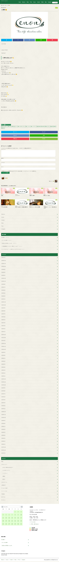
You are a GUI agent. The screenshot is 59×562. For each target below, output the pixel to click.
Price (31, 2)
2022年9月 (3, 307)
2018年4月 (3, 435)
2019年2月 (3, 405)
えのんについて (8, 124)
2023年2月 (3, 296)
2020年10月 (3, 349)
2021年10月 (3, 337)
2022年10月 (3, 304)
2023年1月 (3, 299)
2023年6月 (3, 290)
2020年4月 (3, 367)
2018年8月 (3, 423)
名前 (2, 158)
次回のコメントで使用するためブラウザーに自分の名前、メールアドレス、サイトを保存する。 (19, 171)
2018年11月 (3, 414)
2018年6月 (3, 429)
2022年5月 (3, 319)
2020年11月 (3, 346)
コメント (3, 149)
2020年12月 (3, 343)
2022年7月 (3, 313)
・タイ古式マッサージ (6, 470)
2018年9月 (3, 420)
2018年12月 (3, 411)
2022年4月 (3, 322)
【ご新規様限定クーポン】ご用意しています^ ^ (11, 246)
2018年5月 (3, 432)
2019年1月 (3, 408)
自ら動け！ (5, 237)
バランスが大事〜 (6, 240)
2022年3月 (3, 325)
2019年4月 (3, 399)
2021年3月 (3, 340)
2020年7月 (3, 358)
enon (50, 559)
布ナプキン (48, 126)
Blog (45, 2)
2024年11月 (3, 263)
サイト (2, 166)
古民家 (43, 126)
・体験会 (3, 476)
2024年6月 (3, 272)
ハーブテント (34, 126)
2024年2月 (3, 275)
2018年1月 (3, 444)
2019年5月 (3, 396)
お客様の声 (3, 485)
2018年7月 (3, 426)
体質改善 (39, 126)
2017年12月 (3, 447)
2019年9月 (3, 387)
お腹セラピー (15, 126)
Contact (38, 2)
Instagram (49, 2)
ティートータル (4, 491)
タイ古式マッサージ (22, 126)
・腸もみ (3, 479)
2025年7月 (3, 257)
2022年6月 (3, 316)
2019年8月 (3, 390)
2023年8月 (3, 284)
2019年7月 (3, 393)
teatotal (10, 126)
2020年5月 (3, 364)
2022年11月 (3, 301)
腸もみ (3, 128)
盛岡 (52, 126)
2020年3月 (3, 370)
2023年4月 (3, 293)
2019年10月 (3, 384)
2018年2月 (3, 441)
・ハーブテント (4, 473)
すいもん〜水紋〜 (4, 488)
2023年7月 (3, 287)
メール (3, 162)
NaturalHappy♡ (4, 126)
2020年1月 (3, 376)
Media (42, 2)
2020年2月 (3, 373)
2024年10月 (3, 266)
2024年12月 (3, 260)
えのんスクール (4, 482)
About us (23, 2)
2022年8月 (3, 310)
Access (34, 2)
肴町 (55, 126)
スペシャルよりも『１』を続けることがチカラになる (13, 249)
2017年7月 (3, 453)
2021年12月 (3, 334)
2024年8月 (3, 269)
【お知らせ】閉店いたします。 (8, 243)
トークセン (28, 126)
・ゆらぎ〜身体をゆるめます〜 (7, 467)
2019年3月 (3, 402)
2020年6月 (3, 361)
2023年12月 (3, 278)
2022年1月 (3, 331)
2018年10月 (3, 417)
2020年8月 (3, 355)
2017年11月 (3, 450)
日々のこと (3, 499)
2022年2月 (3, 328)
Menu (28, 2)
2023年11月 (3, 281)
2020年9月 (3, 352)
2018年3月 (3, 438)
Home (20, 2)
